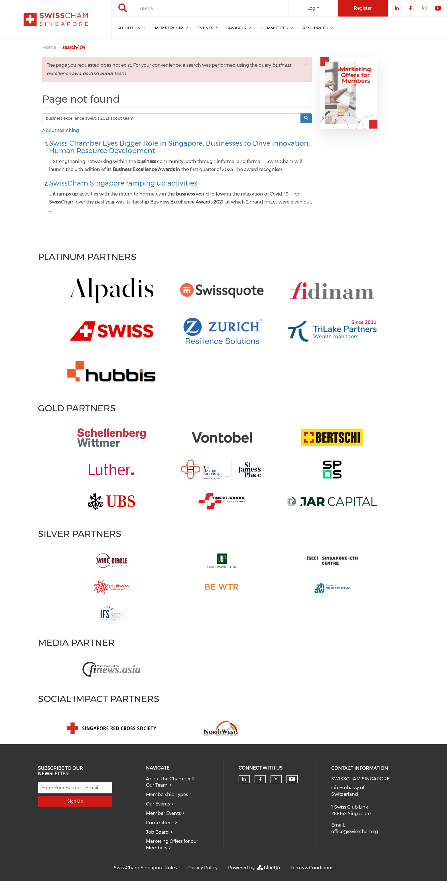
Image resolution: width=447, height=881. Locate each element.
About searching (60, 130)
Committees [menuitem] (274, 28)
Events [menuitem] (206, 28)
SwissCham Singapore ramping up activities (123, 183)
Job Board (157, 832)
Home (49, 47)
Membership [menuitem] (169, 28)
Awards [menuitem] (237, 28)
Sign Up (75, 801)
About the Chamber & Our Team (170, 782)
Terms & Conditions (311, 867)
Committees (159, 822)
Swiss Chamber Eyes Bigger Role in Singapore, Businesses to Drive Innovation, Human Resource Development (179, 147)
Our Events (158, 804)
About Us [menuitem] (129, 28)
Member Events (163, 813)
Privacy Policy (202, 867)
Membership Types (167, 794)
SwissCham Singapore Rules (145, 867)
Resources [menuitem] (315, 28)
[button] (306, 64)
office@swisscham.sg (354, 831)
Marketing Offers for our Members (172, 845)
